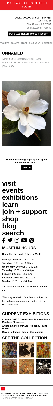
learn (10, 204)
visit (9, 183)
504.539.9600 (34, 28)
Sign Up (26, 167)
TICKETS (4, 43)
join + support (24, 211)
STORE (23, 43)
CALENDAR (34, 43)
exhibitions (20, 197)
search (13, 233)
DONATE (15, 43)
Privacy (29, 398)
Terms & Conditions (12, 398)
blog (9, 226)
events (13, 190)
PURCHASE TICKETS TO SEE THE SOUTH (29, 34)
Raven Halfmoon (22, 332)
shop (10, 219)
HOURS (47, 28)
